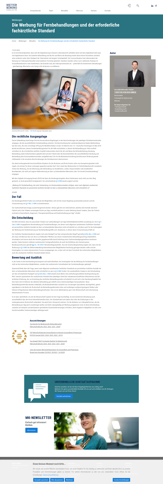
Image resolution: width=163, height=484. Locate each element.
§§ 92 (34, 245)
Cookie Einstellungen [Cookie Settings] (121, 480)
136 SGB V (40, 245)
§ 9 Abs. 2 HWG (31, 203)
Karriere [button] (94, 11)
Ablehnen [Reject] (69, 480)
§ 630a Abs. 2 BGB (89, 234)
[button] (129, 5)
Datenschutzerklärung (50, 475)
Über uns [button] (81, 11)
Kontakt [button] (108, 11)
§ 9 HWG (59, 181)
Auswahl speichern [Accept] (41, 480)
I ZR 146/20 (33, 131)
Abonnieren (31, 431)
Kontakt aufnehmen (64, 397)
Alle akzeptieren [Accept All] (57, 480)
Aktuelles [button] (66, 11)
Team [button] (54, 11)
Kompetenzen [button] (39, 11)
